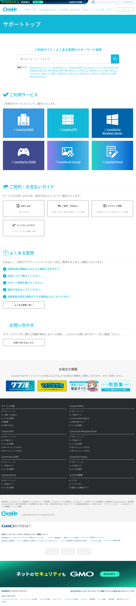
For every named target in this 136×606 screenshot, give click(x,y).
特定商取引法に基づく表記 (38, 504)
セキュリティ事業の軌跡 (112, 540)
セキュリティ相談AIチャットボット (93, 537)
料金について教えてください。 (25, 276)
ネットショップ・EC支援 (28, 599)
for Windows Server (48, 9)
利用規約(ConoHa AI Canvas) (115, 501)
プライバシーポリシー (112, 504)
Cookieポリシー (128, 504)
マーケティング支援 (71, 599)
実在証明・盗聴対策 (8, 541)
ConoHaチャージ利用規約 (40, 501)
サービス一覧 (97, 9)
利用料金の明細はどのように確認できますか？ (34, 269)
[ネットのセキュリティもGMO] (22, 2)
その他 (3, 601)
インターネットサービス (9, 599)
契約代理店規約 (21, 504)
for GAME (64, 9)
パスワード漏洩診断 (54, 538)
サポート (111, 9)
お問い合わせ (96, 504)
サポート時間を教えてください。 (26, 282)
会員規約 (4, 501)
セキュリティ (57, 599)
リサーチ (83, 599)
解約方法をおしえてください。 (25, 289)
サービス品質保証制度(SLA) (80, 504)
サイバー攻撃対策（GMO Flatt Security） (74, 541)
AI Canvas (75, 9)
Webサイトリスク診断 (71, 538)
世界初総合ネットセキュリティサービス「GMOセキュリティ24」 (22, 538)
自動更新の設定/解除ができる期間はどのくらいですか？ (39, 296)
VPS (34, 9)
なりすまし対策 (96, 541)
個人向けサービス (123, 599)
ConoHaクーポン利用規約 (61, 501)
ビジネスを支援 (45, 599)
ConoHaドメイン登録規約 (19, 501)
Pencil (85, 9)
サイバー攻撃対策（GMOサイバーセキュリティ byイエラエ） (38, 541)
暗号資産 (111, 599)
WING (27, 9)
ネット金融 (101, 599)
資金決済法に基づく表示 (59, 504)
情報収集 (92, 599)
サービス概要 (17, 506)
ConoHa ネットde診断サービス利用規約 (88, 501)
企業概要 (6, 506)
